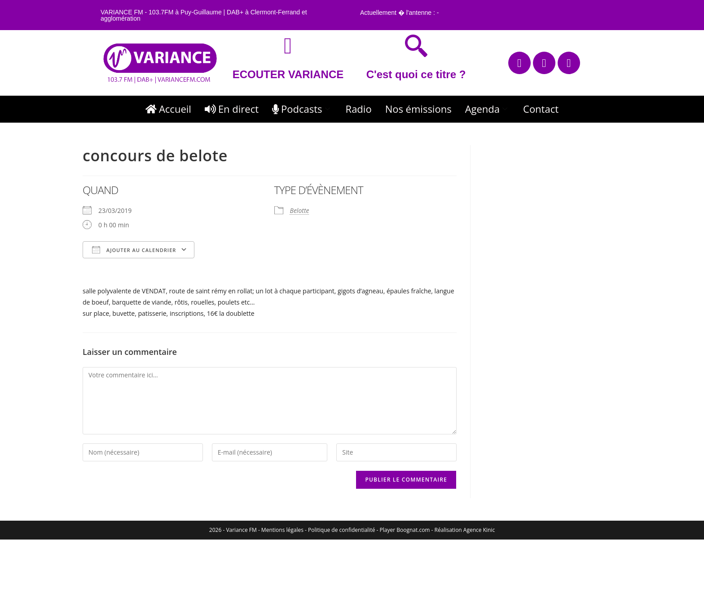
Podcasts (302, 108)
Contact (541, 108)
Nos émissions (418, 108)
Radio (359, 108)
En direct (232, 108)
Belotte (299, 210)
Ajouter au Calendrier (134, 250)
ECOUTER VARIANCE (288, 74)
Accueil (168, 108)
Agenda (487, 108)
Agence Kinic (479, 530)
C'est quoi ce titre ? (416, 74)
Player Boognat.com (405, 530)
